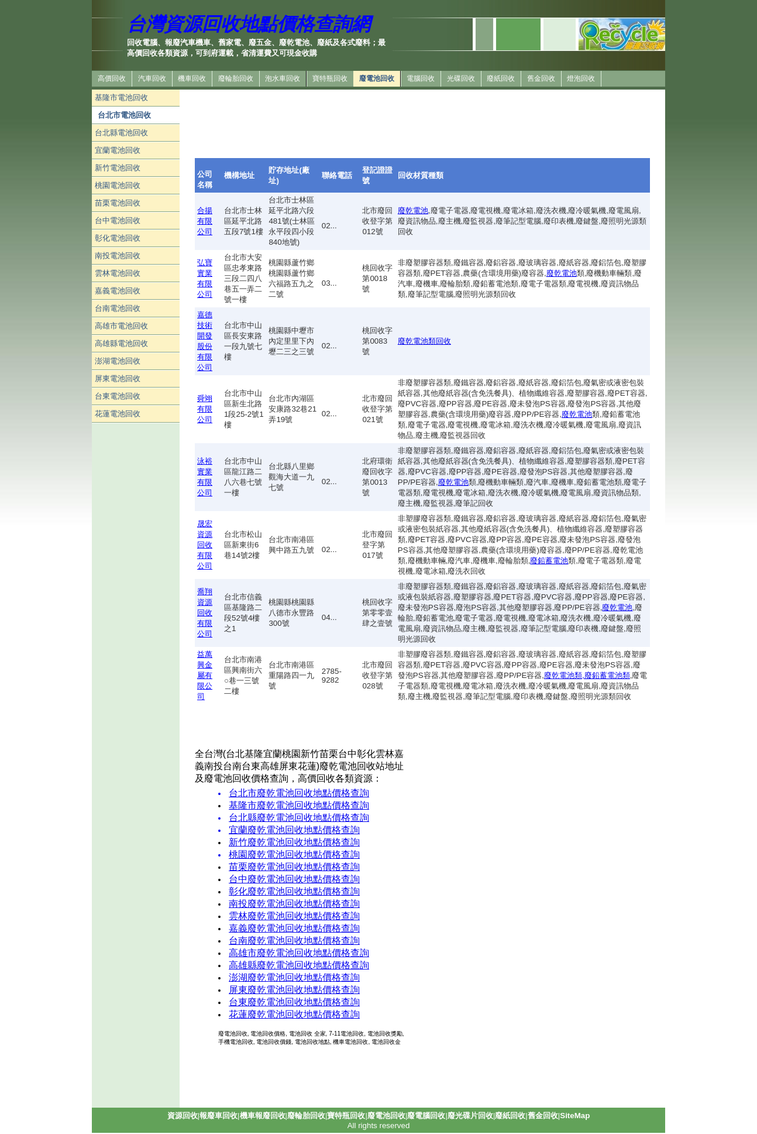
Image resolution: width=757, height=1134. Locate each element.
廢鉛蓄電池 (549, 560)
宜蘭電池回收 (117, 150)
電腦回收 (421, 78)
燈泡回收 (581, 78)
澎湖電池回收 (117, 361)
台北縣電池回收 (121, 132)
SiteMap (575, 1115)
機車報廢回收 (262, 1115)
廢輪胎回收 (235, 78)
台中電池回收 (117, 220)
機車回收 (192, 78)
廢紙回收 (501, 78)
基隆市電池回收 (121, 97)
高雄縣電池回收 (121, 343)
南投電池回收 (117, 255)
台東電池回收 (117, 396)
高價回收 (112, 78)
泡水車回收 (282, 78)
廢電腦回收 (426, 1115)
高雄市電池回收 (121, 325)
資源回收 (182, 1115)
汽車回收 (152, 78)
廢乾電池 (413, 210)
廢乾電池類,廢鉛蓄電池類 (587, 675)
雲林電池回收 (117, 273)
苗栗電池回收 (117, 202)
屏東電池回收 (117, 378)
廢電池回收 (376, 78)
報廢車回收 (218, 1115)
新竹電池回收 (117, 167)
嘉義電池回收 (117, 290)
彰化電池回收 (117, 238)
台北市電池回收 (124, 115)
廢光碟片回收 (470, 1115)
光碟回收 (461, 78)
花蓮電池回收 (117, 413)
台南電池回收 (117, 308)
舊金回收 (541, 78)
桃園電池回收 (117, 185)
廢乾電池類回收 (424, 341)
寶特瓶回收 (329, 78)
